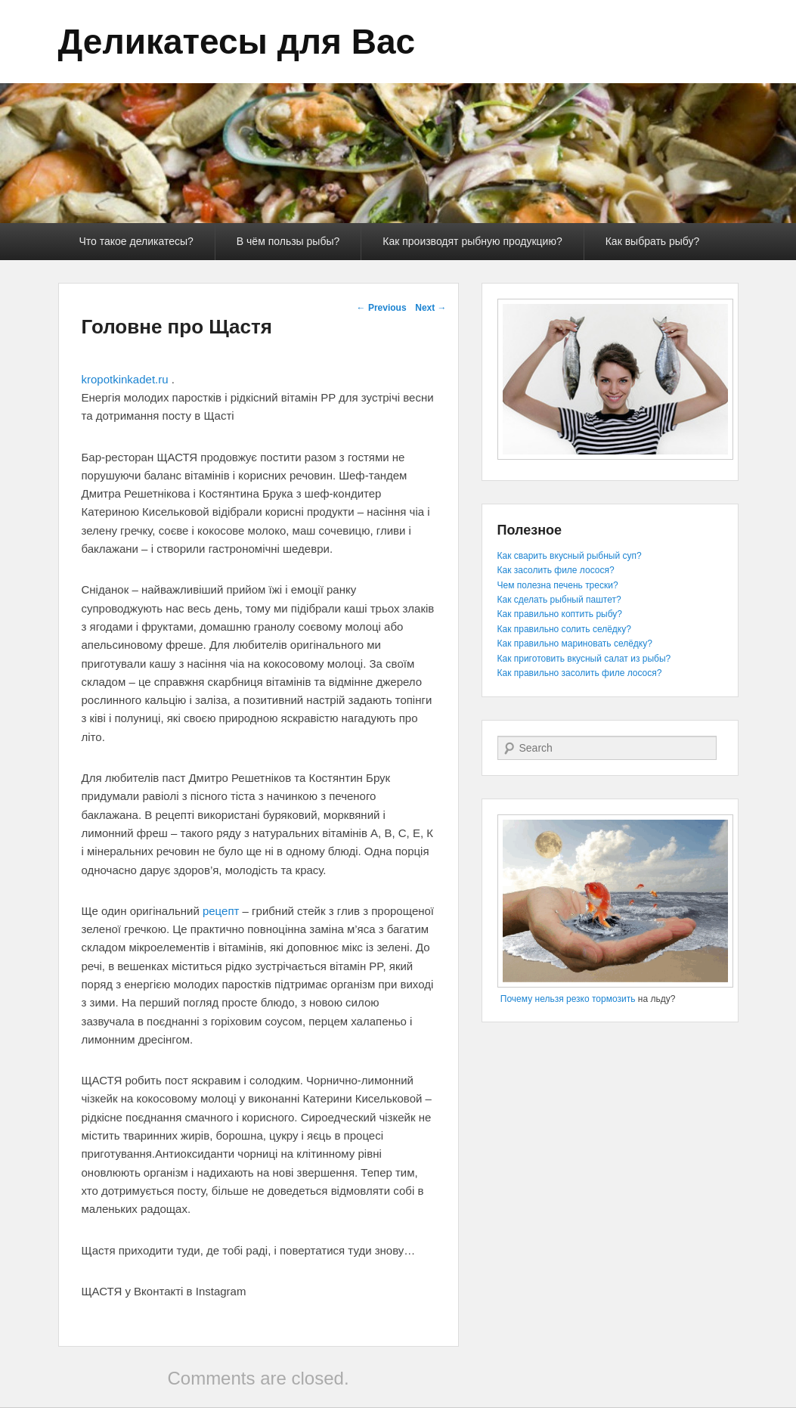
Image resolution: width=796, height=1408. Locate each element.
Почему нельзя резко (544, 999)
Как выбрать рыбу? (653, 241)
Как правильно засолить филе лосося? (579, 673)
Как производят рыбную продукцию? (472, 241)
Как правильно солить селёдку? (564, 629)
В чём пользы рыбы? (288, 241)
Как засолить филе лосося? (556, 570)
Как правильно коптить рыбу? (559, 614)
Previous (382, 307)
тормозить (613, 999)
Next (430, 307)
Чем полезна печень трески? (557, 585)
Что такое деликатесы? (136, 241)
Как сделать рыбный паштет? (559, 599)
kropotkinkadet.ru (125, 379)
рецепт (221, 910)
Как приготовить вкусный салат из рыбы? (584, 658)
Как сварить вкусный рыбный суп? (569, 555)
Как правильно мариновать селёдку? (574, 643)
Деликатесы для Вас (237, 41)
